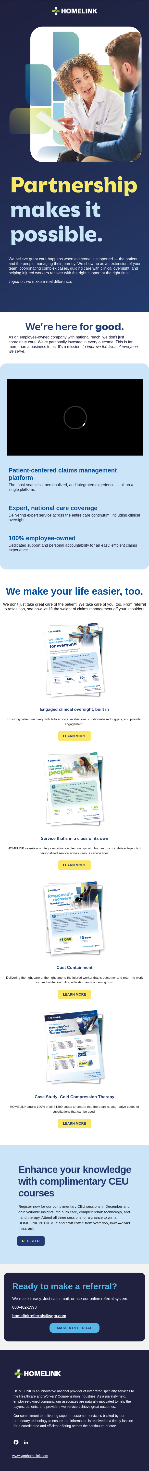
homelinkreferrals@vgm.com (39, 1316)
